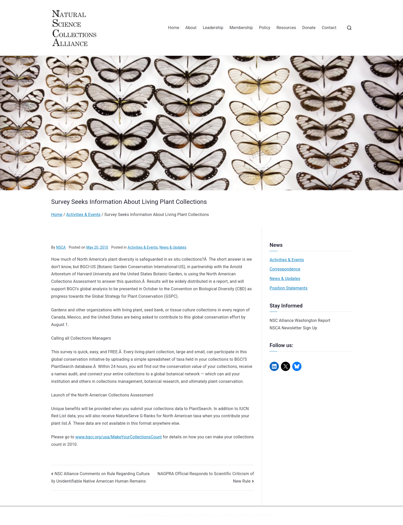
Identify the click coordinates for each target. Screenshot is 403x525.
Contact (329, 27)
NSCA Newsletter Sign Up (293, 327)
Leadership (213, 27)
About (190, 27)
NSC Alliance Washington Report (300, 320)
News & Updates (172, 247)
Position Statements (288, 288)
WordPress (265, 515)
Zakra (243, 515)
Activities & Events (142, 247)
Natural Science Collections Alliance (187, 515)
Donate (309, 27)
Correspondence (285, 269)
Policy (264, 27)
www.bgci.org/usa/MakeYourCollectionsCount (118, 437)
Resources (286, 27)
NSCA (61, 247)
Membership (241, 27)
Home (173, 27)
